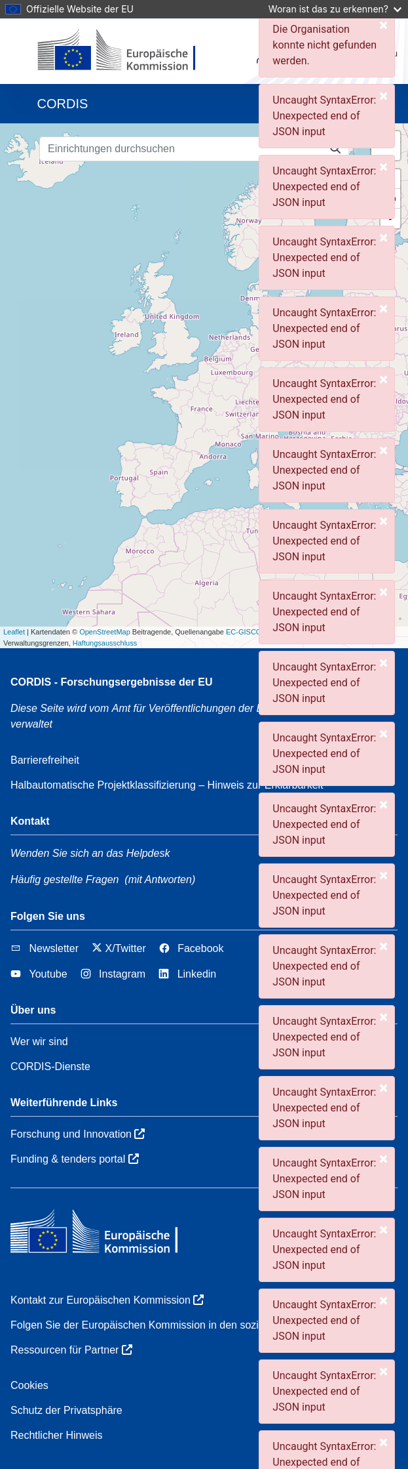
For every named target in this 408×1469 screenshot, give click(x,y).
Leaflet (14, 632)
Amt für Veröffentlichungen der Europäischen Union (238, 708)
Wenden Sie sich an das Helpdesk (90, 853)
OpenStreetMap (104, 632)
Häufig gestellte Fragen (64, 879)
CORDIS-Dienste (50, 1066)
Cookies (29, 1385)
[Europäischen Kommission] (127, 51)
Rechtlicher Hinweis (56, 1435)
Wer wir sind (39, 1041)
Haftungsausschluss (105, 643)
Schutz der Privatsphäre (66, 1410)
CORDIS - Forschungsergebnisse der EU (111, 682)
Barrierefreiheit (44, 760)
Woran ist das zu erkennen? (335, 8)
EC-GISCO (243, 632)
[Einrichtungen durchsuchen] (181, 148)
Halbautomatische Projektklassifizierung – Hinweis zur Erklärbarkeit (167, 785)
